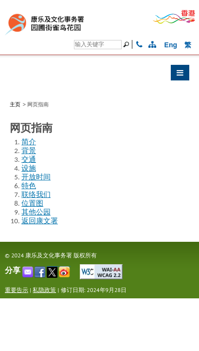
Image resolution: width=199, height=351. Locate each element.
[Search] (98, 44)
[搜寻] (127, 44)
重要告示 (16, 289)
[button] (99, 75)
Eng (170, 45)
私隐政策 (44, 289)
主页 (15, 104)
